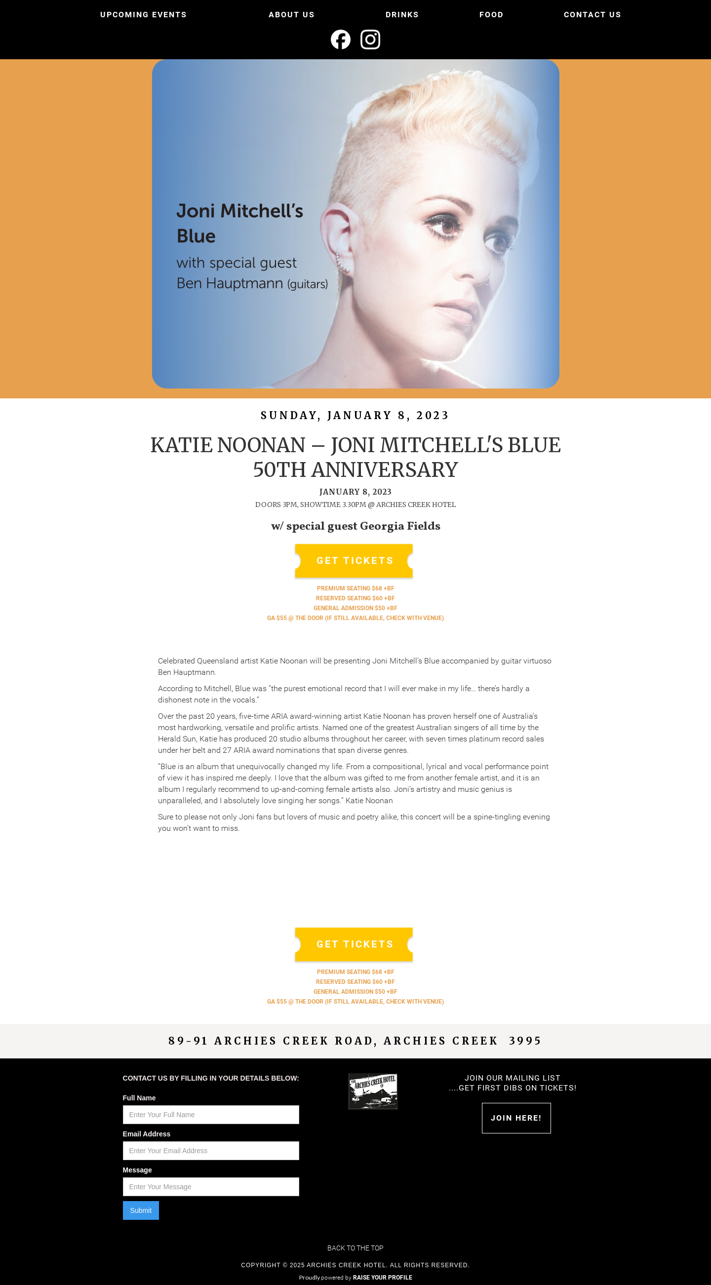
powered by (366, 1277)
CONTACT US (593, 14)
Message (137, 1170)
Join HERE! (516, 1118)
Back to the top (355, 1248)
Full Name (139, 1098)
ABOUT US (292, 14)
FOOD (491, 14)
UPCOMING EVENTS (143, 14)
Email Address (147, 1134)
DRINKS (402, 14)
